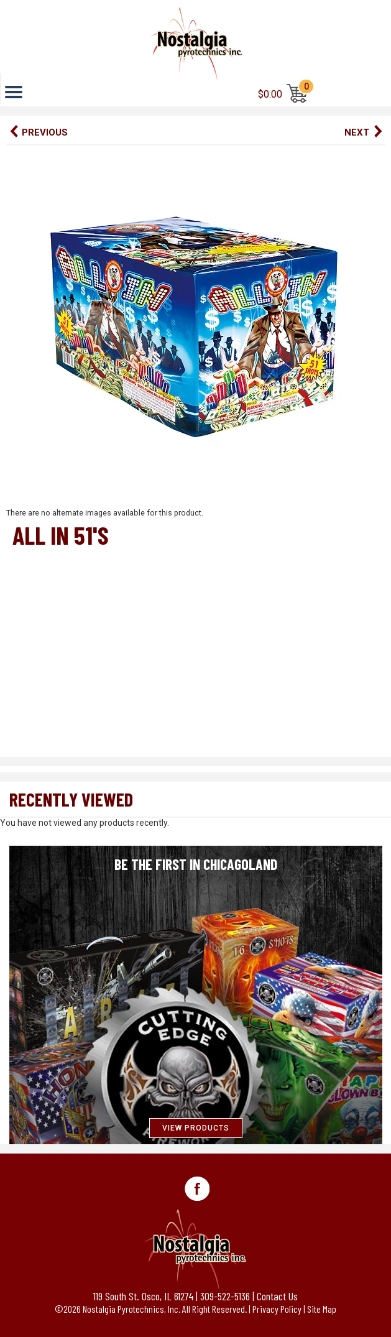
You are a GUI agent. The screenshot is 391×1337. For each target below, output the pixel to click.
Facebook (197, 1189)
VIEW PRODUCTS (195, 1128)
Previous (45, 132)
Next (356, 132)
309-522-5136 (225, 1296)
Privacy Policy (276, 1309)
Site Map (321, 1309)
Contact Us (277, 1296)
